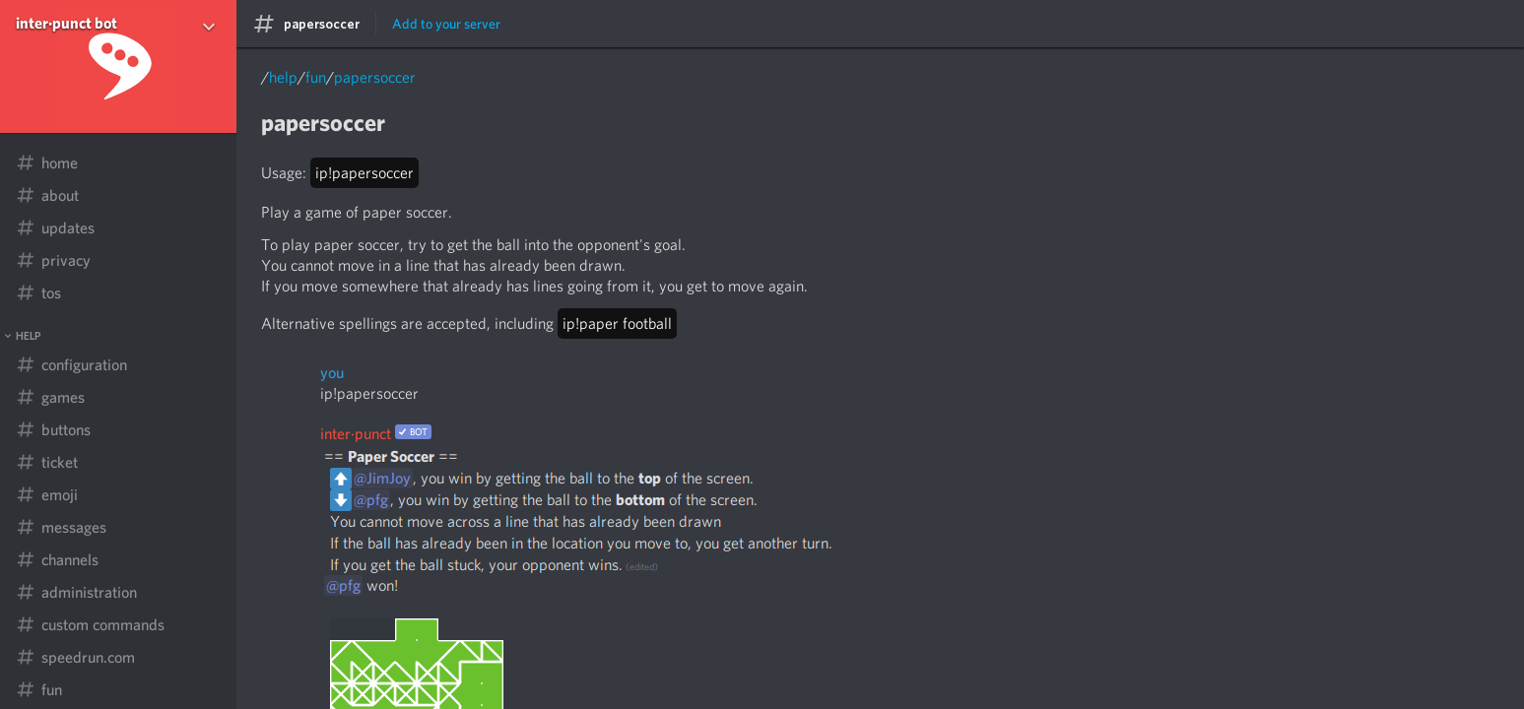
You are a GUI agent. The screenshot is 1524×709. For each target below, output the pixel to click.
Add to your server (446, 23)
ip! (364, 172)
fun (315, 77)
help (283, 77)
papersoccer (375, 77)
